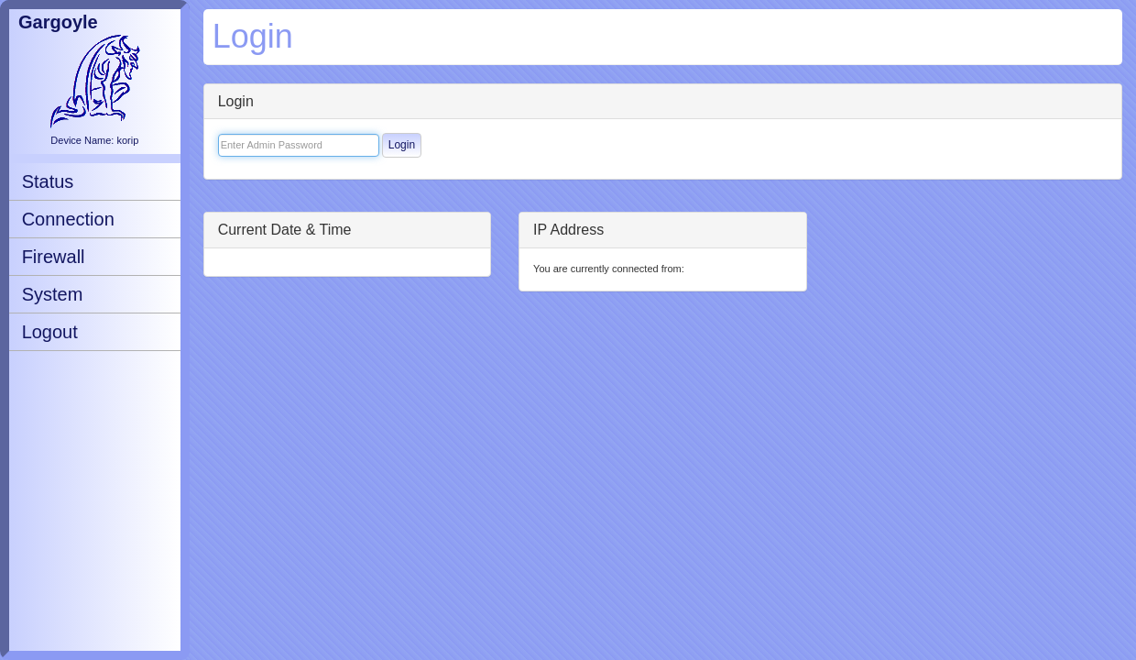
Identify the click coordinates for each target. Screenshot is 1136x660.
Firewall (53, 257)
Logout (50, 332)
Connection (68, 219)
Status (48, 181)
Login (401, 144)
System (52, 294)
